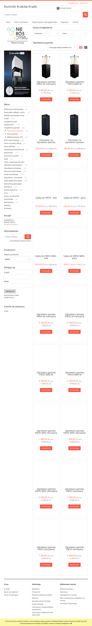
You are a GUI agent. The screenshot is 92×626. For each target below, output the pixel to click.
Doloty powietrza (10, 190)
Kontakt (7, 589)
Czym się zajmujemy (11, 595)
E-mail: (7, 272)
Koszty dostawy (37, 604)
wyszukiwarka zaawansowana (20, 241)
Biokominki (8, 153)
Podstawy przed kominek (14, 149)
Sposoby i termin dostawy (41, 601)
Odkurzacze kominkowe (13, 109)
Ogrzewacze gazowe (15, 131)
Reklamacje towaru (67, 589)
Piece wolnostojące (11, 140)
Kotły (6, 159)
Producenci (36, 592)
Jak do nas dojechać (11, 592)
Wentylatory (9, 202)
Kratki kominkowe (11, 174)
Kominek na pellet (11, 156)
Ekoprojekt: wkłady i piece (14, 112)
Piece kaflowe (9, 146)
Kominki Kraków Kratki (20, 6)
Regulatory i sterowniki (13, 177)
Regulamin (36, 589)
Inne (6, 193)
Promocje (8, 208)
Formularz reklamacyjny (68, 603)
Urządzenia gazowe (12, 128)
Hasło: (6, 281)
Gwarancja (63, 592)
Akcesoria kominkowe (12, 171)
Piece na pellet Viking (12, 143)
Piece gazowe (12, 134)
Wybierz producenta (11, 254)
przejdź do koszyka (11, 224)
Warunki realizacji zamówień (42, 595)
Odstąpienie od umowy (68, 595)
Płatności (35, 598)
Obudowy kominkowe (12, 168)
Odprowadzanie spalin (13, 180)
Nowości (7, 205)
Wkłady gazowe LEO (15, 137)
